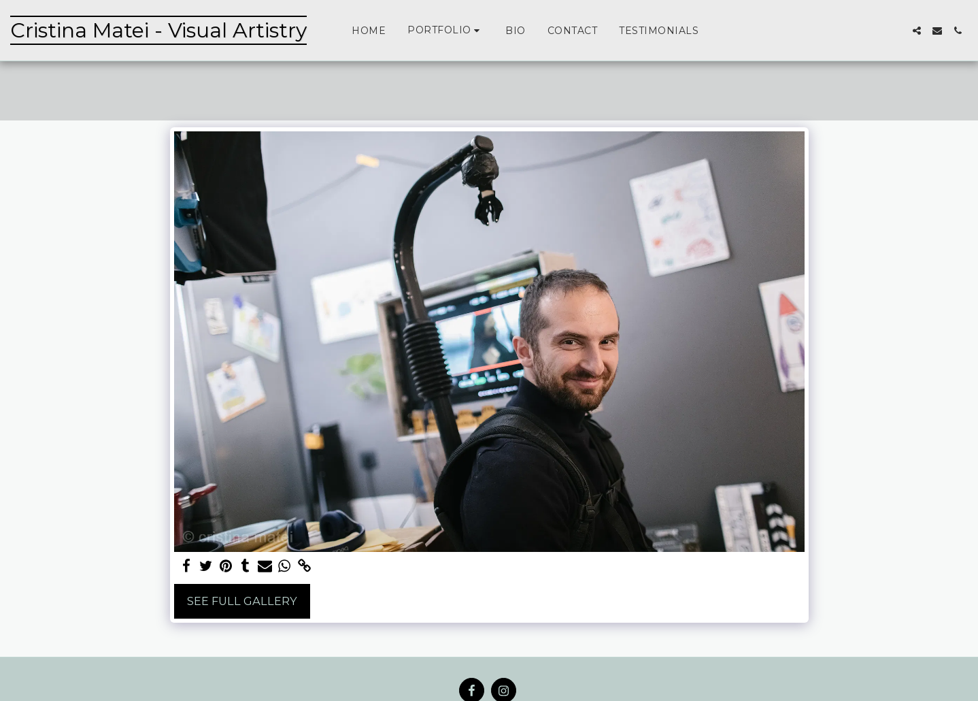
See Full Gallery (242, 601)
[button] (445, 30)
